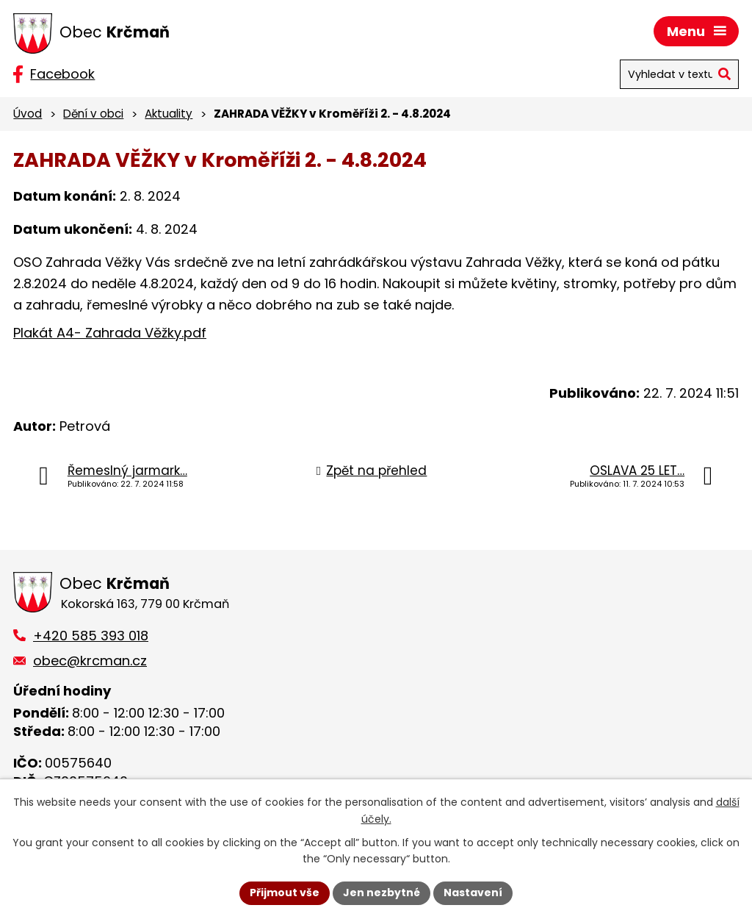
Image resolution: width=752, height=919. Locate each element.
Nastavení (473, 892)
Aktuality (168, 113)
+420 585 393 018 (90, 635)
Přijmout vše (284, 892)
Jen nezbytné (381, 892)
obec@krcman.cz (90, 660)
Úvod (27, 113)
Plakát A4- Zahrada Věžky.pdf (109, 332)
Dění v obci (93, 113)
